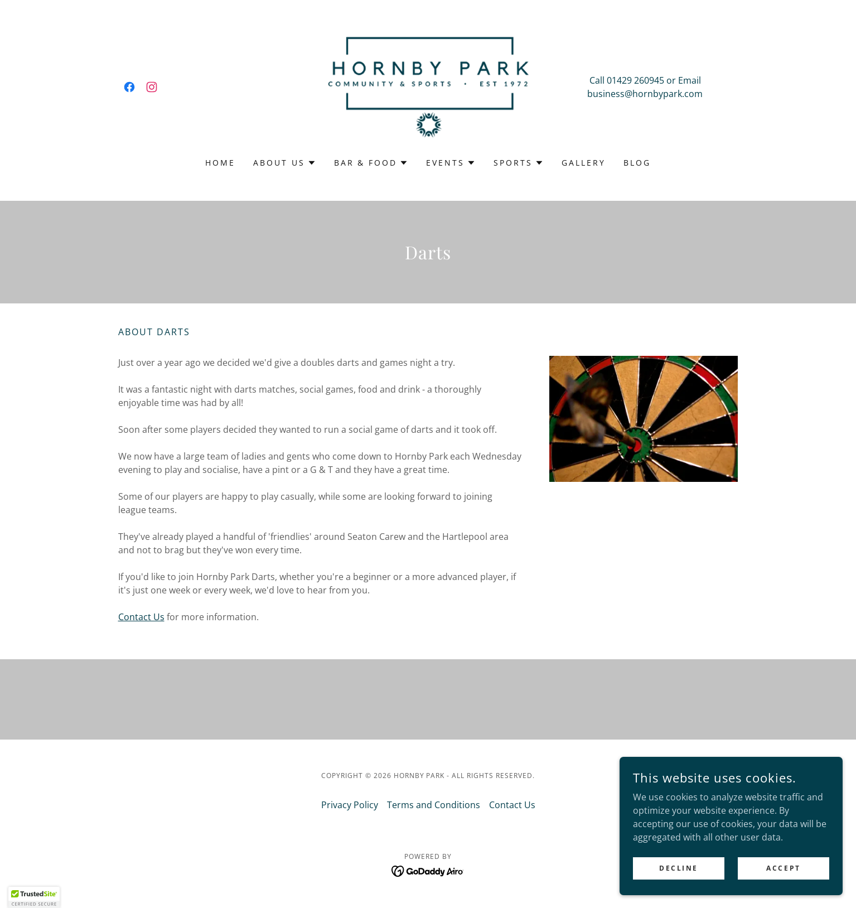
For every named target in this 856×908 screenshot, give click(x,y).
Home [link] (220, 162)
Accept (783, 868)
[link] (129, 87)
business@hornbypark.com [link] (645, 94)
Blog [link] (637, 162)
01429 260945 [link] (635, 80)
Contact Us (141, 617)
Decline (678, 868)
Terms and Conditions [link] (433, 805)
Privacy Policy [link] (349, 805)
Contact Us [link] (512, 805)
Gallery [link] (584, 162)
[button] (284, 163)
